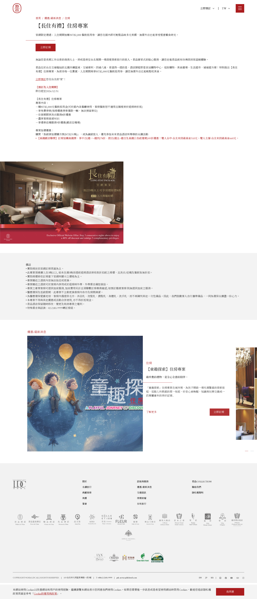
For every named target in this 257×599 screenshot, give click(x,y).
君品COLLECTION (201, 497)
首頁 (38, 18)
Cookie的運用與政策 (45, 593)
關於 (84, 497)
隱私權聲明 (197, 508)
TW (226, 8)
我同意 (230, 591)
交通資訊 (141, 508)
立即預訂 (207, 8)
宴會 (84, 519)
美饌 (84, 513)
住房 (67, 18)
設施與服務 (142, 497)
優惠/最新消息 (52, 18)
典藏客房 (86, 508)
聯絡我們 (196, 502)
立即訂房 (45, 47)
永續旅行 (86, 502)
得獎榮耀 (141, 513)
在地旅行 (141, 519)
